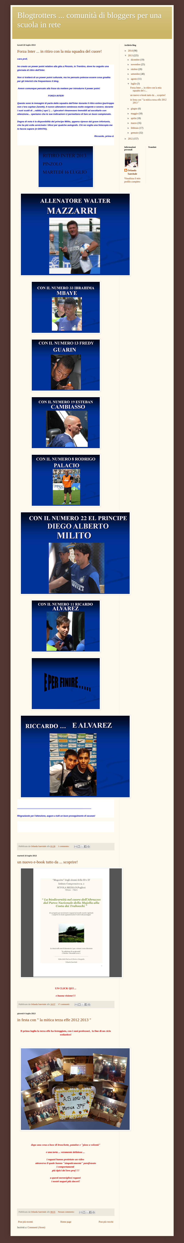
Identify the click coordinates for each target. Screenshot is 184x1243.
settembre (136, 74)
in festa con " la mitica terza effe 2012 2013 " (54, 1020)
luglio (134, 83)
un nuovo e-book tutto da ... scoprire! (47, 862)
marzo (134, 123)
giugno (134, 108)
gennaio (135, 132)
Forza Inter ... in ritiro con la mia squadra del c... (145, 89)
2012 (130, 138)
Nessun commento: (66, 1212)
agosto (134, 79)
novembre (136, 64)
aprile (134, 118)
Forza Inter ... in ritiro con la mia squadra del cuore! (59, 51)
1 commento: (64, 846)
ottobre (134, 69)
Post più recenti (25, 1222)
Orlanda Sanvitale (132, 172)
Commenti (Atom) (36, 1227)
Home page (65, 1222)
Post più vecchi (106, 1222)
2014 (130, 50)
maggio (135, 113)
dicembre (135, 59)
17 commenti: (64, 1004)
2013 (130, 55)
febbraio (135, 128)
